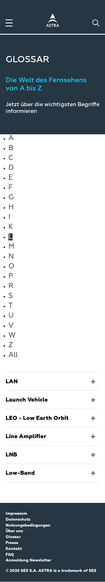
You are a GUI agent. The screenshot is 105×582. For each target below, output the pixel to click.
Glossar (13, 537)
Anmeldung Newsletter (28, 560)
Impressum (16, 514)
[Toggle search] (95, 22)
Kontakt (14, 549)
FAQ (10, 555)
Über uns (14, 531)
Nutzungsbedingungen (28, 525)
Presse (12, 543)
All (13, 355)
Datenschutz (18, 519)
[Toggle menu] (9, 22)
